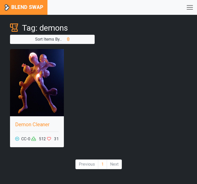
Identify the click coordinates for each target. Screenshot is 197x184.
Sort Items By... (52, 39)
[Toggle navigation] (190, 7)
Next (114, 164)
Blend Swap (23, 8)
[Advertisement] (160, 74)
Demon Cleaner (32, 124)
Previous (87, 164)
